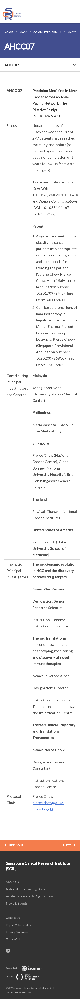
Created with (27, 968)
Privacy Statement (17, 932)
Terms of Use (14, 939)
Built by (25, 976)
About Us (12, 882)
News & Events (17, 903)
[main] (40, 437)
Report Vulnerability (18, 925)
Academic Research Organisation (29, 896)
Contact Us (13, 917)
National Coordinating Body (25, 889)
